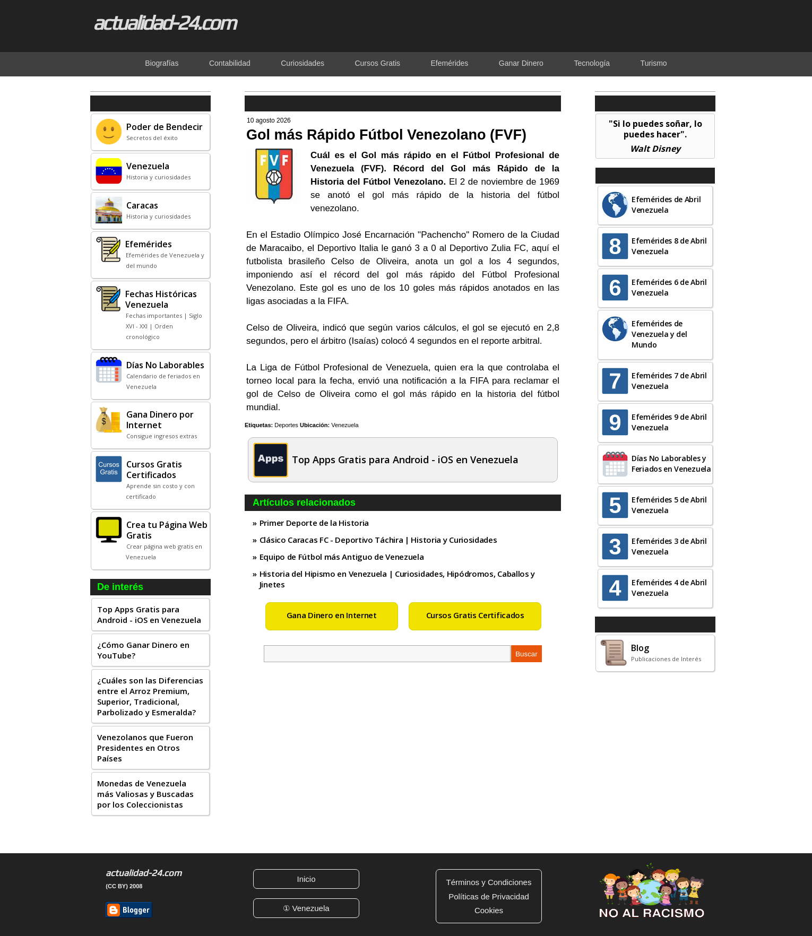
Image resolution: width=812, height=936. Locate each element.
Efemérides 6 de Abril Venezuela (669, 287)
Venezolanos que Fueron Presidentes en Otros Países (145, 748)
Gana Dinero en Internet (332, 615)
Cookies (488, 910)
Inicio (306, 878)
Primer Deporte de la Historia (314, 522)
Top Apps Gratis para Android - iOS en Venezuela (149, 614)
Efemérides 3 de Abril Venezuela (669, 546)
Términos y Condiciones (489, 882)
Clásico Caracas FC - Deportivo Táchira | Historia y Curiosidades (378, 539)
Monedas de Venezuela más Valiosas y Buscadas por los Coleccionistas (145, 794)
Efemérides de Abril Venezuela (666, 204)
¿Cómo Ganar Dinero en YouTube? (143, 650)
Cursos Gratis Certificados (475, 615)
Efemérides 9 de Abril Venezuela (669, 422)
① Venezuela (306, 908)
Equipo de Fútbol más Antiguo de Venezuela (342, 556)
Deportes (286, 425)
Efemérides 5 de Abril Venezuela (669, 505)
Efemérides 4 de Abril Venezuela (669, 587)
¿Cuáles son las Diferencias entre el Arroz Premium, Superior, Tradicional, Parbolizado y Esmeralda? (150, 696)
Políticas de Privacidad (488, 896)
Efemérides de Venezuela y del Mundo (659, 334)
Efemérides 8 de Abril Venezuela (669, 246)
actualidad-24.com (164, 22)
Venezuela (344, 425)
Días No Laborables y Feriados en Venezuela (671, 463)
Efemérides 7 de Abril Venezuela (669, 380)
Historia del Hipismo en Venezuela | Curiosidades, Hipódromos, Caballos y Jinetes (397, 579)
